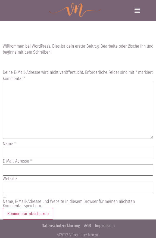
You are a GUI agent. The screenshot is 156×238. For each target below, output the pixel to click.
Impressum (105, 225)
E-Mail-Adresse (17, 161)
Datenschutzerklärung (61, 225)
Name (9, 144)
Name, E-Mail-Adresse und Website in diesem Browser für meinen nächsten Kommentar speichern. (69, 203)
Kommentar (14, 79)
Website (10, 179)
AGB (87, 225)
